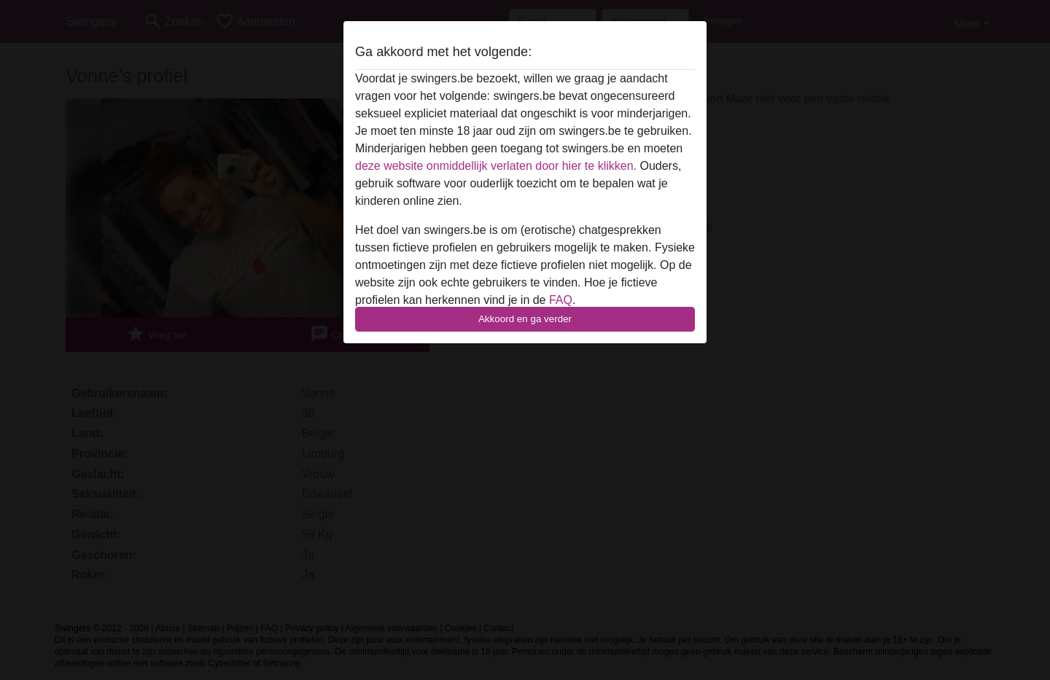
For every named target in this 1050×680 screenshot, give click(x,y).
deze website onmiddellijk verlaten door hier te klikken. (496, 166)
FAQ (560, 300)
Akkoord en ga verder (525, 318)
